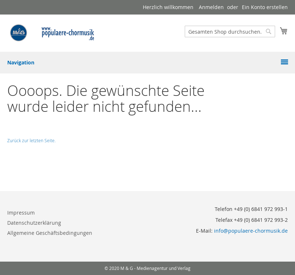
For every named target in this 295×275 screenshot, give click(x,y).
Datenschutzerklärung (34, 222)
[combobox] (230, 31)
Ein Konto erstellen (265, 7)
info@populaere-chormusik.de (251, 230)
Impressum (21, 212)
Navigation (20, 62)
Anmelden (211, 7)
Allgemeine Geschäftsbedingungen (49, 232)
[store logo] (52, 33)
